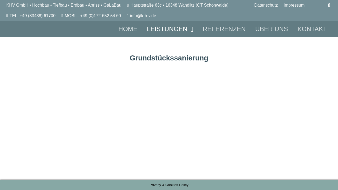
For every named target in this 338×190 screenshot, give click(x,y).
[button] (190, 29)
